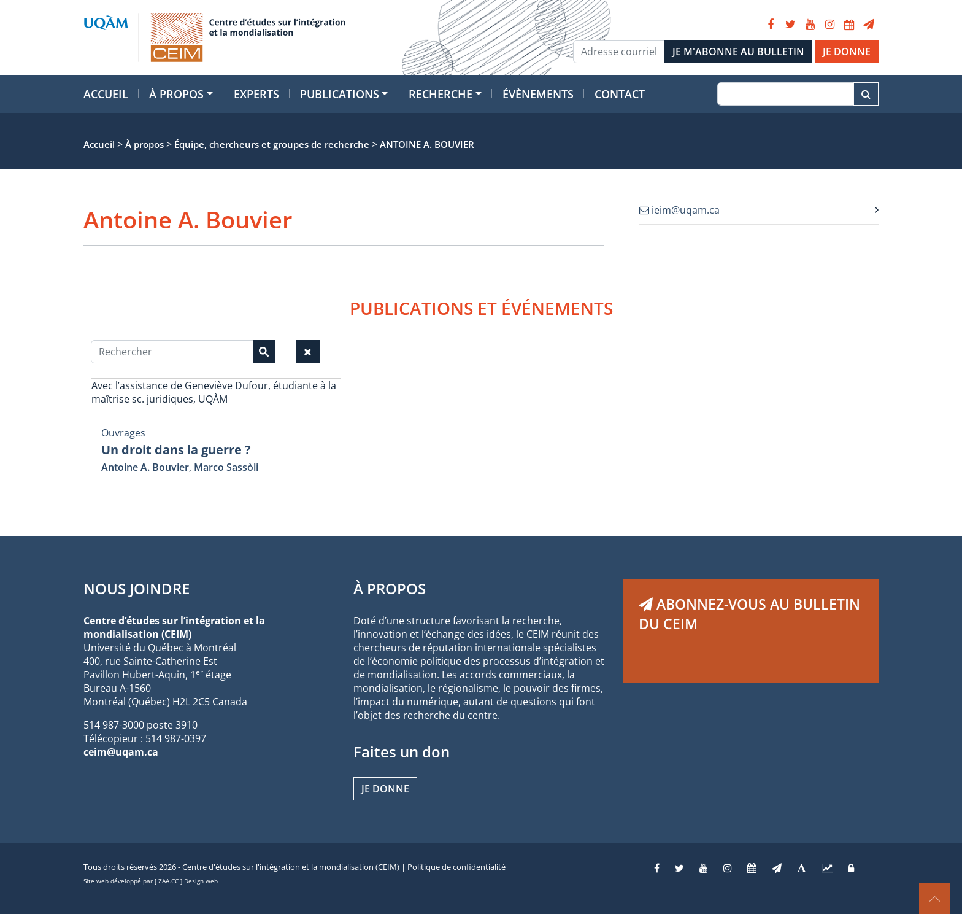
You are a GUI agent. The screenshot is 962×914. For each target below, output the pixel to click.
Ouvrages (123, 433)
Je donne (385, 789)
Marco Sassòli (226, 467)
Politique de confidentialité (456, 866)
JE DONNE (847, 51)
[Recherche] (785, 94)
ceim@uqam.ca (120, 752)
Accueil (105, 94)
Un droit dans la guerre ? (176, 449)
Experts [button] (256, 94)
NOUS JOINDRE (136, 588)
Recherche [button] (440, 94)
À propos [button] (176, 94)
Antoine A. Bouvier (145, 467)
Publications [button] (339, 94)
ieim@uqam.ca (679, 210)
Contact (620, 94)
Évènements (538, 94)
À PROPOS (389, 588)
